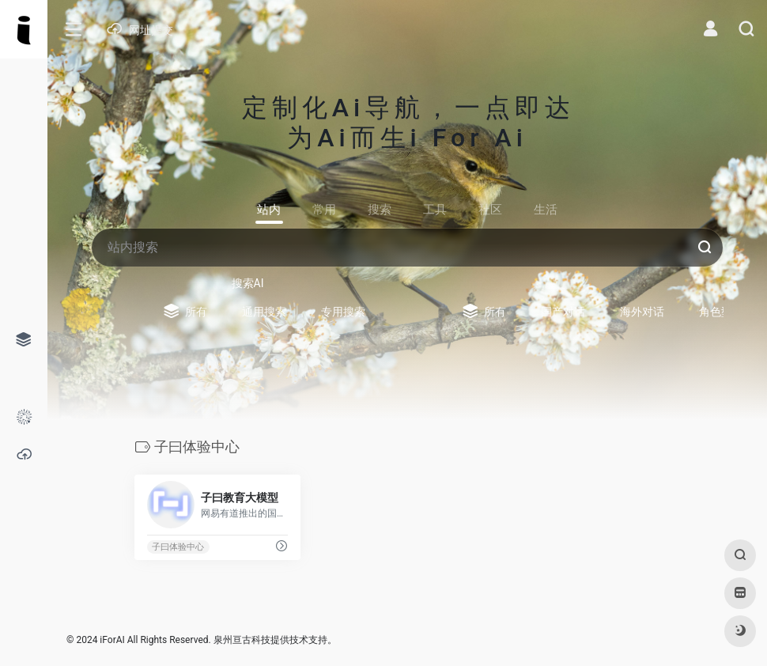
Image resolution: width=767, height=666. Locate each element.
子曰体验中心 (178, 547)
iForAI (112, 639)
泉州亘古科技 (241, 639)
